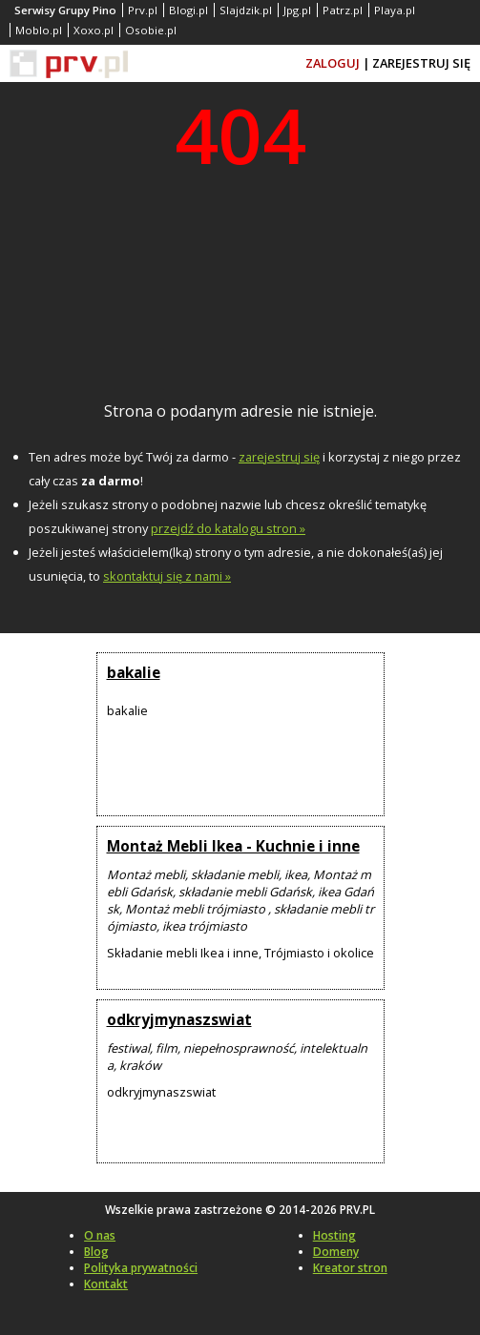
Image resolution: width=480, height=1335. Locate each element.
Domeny (336, 1251)
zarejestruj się (279, 456)
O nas (99, 1235)
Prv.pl (142, 10)
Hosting (334, 1235)
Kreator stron (350, 1268)
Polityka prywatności (141, 1268)
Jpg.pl (297, 10)
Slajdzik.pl (245, 10)
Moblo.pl (38, 30)
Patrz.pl (343, 10)
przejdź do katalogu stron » (228, 528)
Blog (96, 1251)
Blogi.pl (188, 10)
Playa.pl (394, 10)
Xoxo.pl (93, 30)
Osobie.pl (151, 30)
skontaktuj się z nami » (167, 576)
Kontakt (106, 1284)
